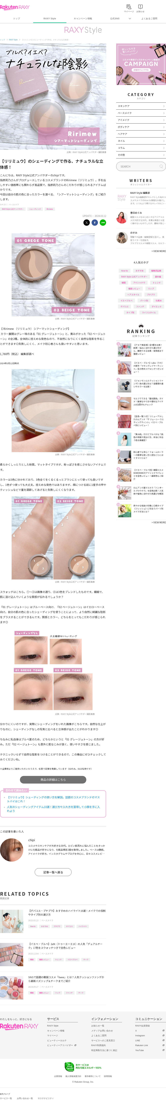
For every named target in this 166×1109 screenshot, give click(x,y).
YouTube (139, 1050)
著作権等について (93, 1076)
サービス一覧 (6, 1098)
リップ (57, 992)
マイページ (52, 1035)
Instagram (140, 1035)
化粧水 (159, 300)
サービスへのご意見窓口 (103, 1040)
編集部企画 (156, 270)
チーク (85, 959)
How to (32, 926)
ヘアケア (122, 133)
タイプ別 (130, 312)
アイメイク (123, 120)
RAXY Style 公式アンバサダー (13, 209)
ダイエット (157, 306)
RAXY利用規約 (98, 1045)
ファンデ (69, 992)
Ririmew (50, 209)
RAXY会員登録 (142, 1025)
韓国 (32, 959)
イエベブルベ (73, 959)
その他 (121, 154)
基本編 (158, 276)
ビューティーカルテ (57, 1040)
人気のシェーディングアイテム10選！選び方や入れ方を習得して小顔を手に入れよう (53, 809)
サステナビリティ (46, 1098)
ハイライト (83, 926)
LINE (137, 1040)
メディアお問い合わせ (102, 1030)
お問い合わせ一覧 (25, 1098)
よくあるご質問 (149, 18)
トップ (16, 18)
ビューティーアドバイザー (60, 1045)
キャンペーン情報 (83, 18)
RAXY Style (49, 18)
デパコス (69, 926)
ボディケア (123, 127)
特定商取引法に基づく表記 (104, 1050)
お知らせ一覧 (97, 1025)
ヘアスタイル (133, 294)
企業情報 (58, 1076)
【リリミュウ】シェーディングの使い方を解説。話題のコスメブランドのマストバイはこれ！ (53, 799)
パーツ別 (144, 300)
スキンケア (123, 106)
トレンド (58, 959)
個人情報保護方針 (73, 1076)
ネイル (121, 140)
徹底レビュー (44, 959)
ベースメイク (14, 204)
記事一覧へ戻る (53, 872)
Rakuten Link (141, 1045)
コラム (121, 147)
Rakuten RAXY (14, 7)
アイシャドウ (139, 282)
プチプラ (57, 926)
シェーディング (35, 209)
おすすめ (44, 926)
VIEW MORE (159, 251)
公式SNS (115, 18)
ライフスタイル (149, 312)
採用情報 (108, 1076)
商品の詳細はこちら (53, 779)
